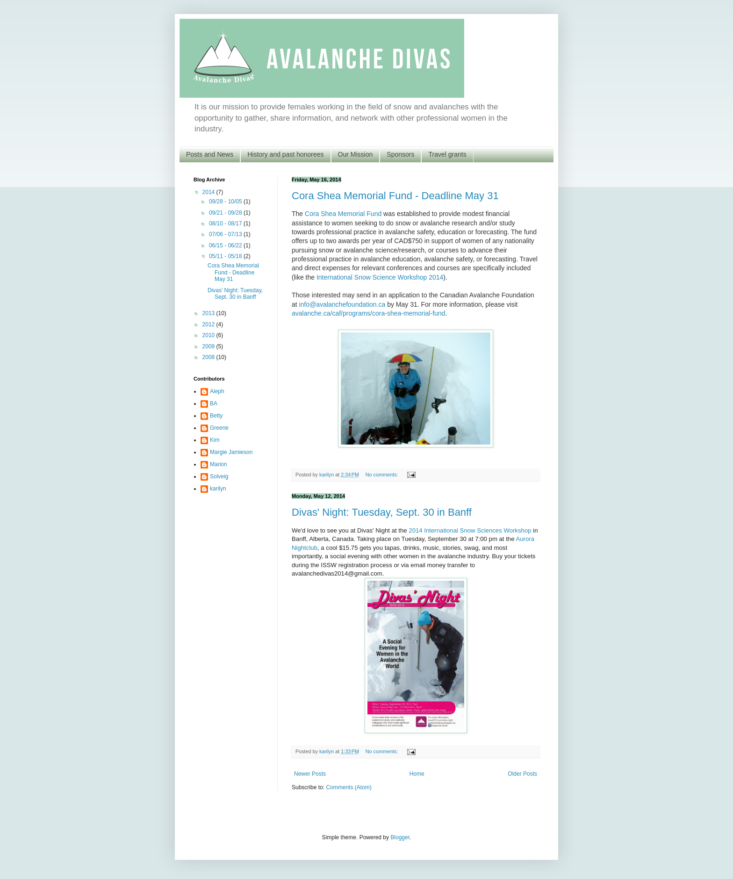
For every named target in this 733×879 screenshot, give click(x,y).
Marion (218, 464)
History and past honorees (285, 154)
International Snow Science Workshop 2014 (379, 277)
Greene (219, 428)
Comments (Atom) (348, 787)
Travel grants (447, 154)
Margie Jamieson (231, 452)
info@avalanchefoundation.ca (342, 304)
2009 (209, 346)
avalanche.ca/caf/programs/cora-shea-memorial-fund (368, 313)
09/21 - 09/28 (226, 212)
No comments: (383, 474)
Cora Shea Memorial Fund (343, 213)
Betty (216, 415)
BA (213, 403)
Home (417, 774)
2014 (209, 192)
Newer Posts (310, 774)
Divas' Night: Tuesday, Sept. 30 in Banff (382, 512)
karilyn (218, 488)
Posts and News (209, 154)
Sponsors (400, 154)
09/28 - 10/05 (226, 201)
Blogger (400, 837)
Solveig (219, 476)
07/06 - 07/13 (226, 234)
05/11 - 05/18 (226, 256)
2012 (209, 324)
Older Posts (522, 774)
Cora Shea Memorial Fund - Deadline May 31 (395, 196)
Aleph (217, 391)
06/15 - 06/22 (226, 245)
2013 (209, 313)
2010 (209, 335)
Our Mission (355, 154)
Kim (215, 440)
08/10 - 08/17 (226, 223)
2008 (209, 357)
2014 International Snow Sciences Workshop (470, 530)
